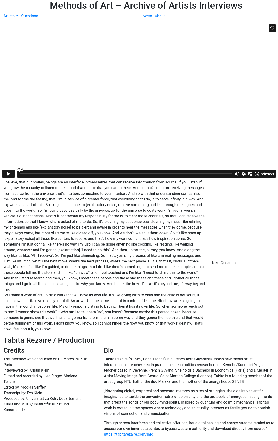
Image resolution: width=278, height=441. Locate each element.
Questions (29, 16)
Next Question (224, 263)
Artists (9, 16)
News (147, 16)
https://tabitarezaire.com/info (128, 434)
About (160, 16)
